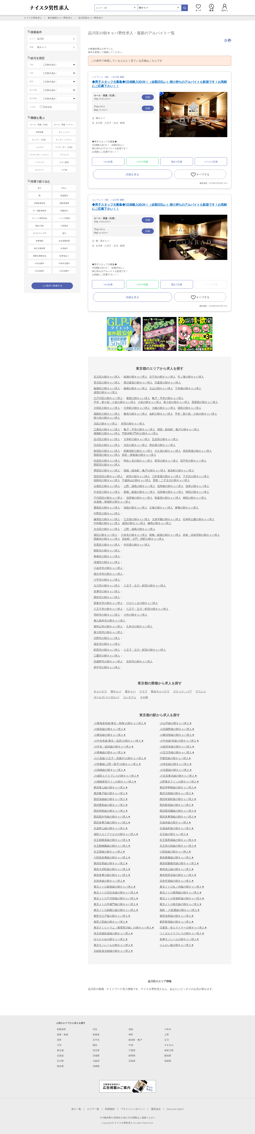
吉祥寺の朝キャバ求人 (139, 661)
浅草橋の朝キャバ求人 (170, 486)
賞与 (64, 233)
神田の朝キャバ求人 (197, 492)
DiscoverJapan (175, 1108)
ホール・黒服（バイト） (64, 124)
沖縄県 (96, 1066)
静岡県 (132, 1055)
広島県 (132, 1060)
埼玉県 (96, 1050)
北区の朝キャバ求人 (105, 423)
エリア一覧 (93, 1108)
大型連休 (64, 226)
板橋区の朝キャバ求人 (107, 388)
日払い (64, 188)
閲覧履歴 (211, 7)
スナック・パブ (182, 691)
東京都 (60, 1050)
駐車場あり (64, 256)
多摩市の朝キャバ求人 (107, 591)
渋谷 (95, 1029)
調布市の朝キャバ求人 (107, 597)
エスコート (39, 170)
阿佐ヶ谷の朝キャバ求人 (138, 460)
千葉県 (132, 1050)
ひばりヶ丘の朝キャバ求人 (142, 603)
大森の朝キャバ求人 (164, 408)
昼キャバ (130, 691)
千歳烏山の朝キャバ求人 (136, 480)
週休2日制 (39, 226)
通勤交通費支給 (39, 256)
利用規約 (110, 1108)
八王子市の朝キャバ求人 (108, 609)
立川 (166, 1039)
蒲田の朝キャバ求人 (189, 408)
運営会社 (156, 1108)
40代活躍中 (39, 263)
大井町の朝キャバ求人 (137, 408)
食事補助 (39, 241)
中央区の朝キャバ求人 (107, 492)
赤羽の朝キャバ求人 (133, 423)
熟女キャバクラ (160, 691)
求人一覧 (76, 1108)
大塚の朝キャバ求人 (161, 507)
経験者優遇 (64, 203)
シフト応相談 (64, 218)
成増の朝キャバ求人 (105, 392)
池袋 (131, 1029)
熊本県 (60, 1066)
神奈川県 (168, 1050)
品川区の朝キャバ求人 (107, 439)
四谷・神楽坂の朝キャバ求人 (139, 455)
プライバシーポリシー (133, 1108)
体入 (39, 188)
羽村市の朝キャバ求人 (107, 614)
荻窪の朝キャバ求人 (166, 460)
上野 (166, 1034)
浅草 (59, 1039)
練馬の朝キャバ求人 (159, 523)
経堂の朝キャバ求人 (138, 476)
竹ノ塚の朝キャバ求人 (191, 376)
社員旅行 (64, 248)
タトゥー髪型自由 (39, 218)
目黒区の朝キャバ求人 (107, 544)
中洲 (131, 1045)
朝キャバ (116, 691)
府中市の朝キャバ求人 (107, 667)
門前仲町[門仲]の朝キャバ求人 (140, 433)
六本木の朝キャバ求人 (134, 535)
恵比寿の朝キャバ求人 (162, 445)
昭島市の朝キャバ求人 (107, 550)
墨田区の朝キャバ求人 (107, 470)
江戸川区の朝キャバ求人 (108, 398)
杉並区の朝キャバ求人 (107, 460)
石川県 (60, 1060)
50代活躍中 (39, 271)
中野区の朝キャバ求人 (107, 513)
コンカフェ (129, 697)
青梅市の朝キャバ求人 (107, 556)
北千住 (96, 1039)
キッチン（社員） (39, 139)
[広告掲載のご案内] (127, 1086)
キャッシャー (64, 132)
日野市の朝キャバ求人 (107, 638)
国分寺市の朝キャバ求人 (108, 574)
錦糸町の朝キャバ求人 (181, 470)
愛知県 (167, 1055)
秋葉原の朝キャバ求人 (168, 497)
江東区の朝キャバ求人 (107, 429)
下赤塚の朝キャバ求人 (188, 388)
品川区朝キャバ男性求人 (90, 17)
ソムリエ (39, 147)
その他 (144, 697)
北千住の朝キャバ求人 (162, 376)
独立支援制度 (39, 248)
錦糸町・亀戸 (135, 1039)
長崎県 (167, 1060)
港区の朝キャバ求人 (105, 535)
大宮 (59, 1045)
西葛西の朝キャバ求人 (205, 402)
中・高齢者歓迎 (39, 210)
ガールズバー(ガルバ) (106, 697)
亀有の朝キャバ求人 (135, 413)
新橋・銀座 (62, 1034)
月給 (124, 97)
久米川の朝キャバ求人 (139, 626)
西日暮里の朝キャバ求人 (138, 382)
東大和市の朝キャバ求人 (108, 632)
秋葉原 (96, 1034)
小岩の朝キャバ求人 (150, 402)
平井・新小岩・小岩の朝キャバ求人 (115, 402)
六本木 (167, 1029)
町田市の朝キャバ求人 (107, 649)
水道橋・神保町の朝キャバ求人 (112, 501)
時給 (124, 108)
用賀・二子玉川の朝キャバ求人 (171, 480)
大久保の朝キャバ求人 (168, 451)
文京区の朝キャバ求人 (107, 529)
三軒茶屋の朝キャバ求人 (166, 476)
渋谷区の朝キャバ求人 (107, 445)
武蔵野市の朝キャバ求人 (108, 661)
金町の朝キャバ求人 (161, 413)
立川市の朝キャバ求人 (107, 585)
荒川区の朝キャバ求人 (107, 382)
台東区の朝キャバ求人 (107, 486)
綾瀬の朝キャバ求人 (135, 376)
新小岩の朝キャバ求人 (176, 402)
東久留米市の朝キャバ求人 (109, 620)
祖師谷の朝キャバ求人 (107, 480)
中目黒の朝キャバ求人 (137, 544)
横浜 (95, 1045)
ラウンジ (200, 691)
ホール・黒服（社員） (39, 124)
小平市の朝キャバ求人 (107, 579)
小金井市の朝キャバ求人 (108, 568)
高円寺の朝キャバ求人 (193, 460)
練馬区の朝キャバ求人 (107, 519)
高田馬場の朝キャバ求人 (197, 451)
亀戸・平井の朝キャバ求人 (168, 398)
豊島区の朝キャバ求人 (107, 507)
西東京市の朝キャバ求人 (108, 603)
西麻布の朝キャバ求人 (107, 539)
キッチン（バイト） (64, 139)
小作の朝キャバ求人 (135, 614)
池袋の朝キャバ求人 (135, 507)
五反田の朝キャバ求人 (165, 439)
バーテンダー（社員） (64, 147)
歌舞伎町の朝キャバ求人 (138, 451)
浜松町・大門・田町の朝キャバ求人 (143, 539)
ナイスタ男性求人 (33, 17)
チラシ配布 (64, 162)
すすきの (168, 1045)
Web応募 (108, 161)
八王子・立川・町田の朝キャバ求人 (145, 585)
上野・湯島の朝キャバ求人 (139, 486)
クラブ (143, 691)
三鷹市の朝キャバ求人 (107, 655)
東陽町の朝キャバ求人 (107, 433)
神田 (131, 1034)
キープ (198, 7)
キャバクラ (100, 691)
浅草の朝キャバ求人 (197, 486)
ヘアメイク (39, 162)
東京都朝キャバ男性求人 (60, 17)
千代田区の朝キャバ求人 (108, 497)
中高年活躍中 (64, 263)
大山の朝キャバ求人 (161, 388)
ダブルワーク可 (39, 233)
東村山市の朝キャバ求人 (108, 626)
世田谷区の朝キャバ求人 (108, 476)
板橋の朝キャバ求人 (135, 388)
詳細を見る (132, 174)
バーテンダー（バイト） (39, 154)
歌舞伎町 (61, 1029)
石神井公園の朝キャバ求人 (198, 519)
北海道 (60, 1055)
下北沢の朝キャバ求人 (196, 476)
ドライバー (64, 154)
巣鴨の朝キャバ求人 (187, 507)
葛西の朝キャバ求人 (138, 398)
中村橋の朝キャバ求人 (107, 523)
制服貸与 (64, 210)
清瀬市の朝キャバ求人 (107, 562)
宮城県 (96, 1055)
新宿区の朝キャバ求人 (107, 451)
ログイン (224, 7)
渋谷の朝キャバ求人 (135, 445)
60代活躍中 (64, 271)
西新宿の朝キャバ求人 (107, 455)
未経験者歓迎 (39, 203)
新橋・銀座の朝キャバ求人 (139, 492)
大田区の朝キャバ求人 (107, 408)
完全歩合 (47, 106)
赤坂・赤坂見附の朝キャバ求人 (201, 535)
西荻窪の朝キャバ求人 (107, 464)
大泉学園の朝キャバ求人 (166, 519)
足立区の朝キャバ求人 (107, 376)
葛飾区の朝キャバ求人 (107, 413)
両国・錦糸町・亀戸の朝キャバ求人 (178, 429)
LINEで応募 (142, 161)
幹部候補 (39, 132)
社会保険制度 (64, 241)
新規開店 (64, 195)
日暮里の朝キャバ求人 (168, 382)
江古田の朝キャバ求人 (137, 519)
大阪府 (96, 1060)
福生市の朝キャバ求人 (107, 644)
